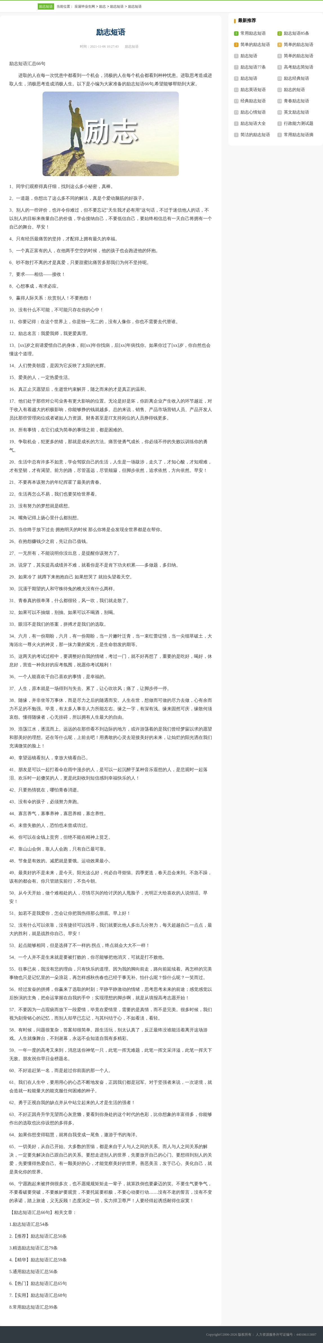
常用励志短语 (253, 33)
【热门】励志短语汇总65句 (40, 1283)
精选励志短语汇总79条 (35, 1248)
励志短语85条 (296, 33)
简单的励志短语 (298, 56)
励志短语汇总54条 (31, 1224)
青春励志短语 (296, 101)
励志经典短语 (296, 78)
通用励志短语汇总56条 (35, 1271)
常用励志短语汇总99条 (35, 1307)
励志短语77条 (253, 67)
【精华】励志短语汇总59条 (40, 1259)
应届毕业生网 (85, 6)
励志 (102, 6)
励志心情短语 (253, 112)
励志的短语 (294, 89)
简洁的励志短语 (255, 134)
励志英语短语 (253, 89)
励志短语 (46, 6)
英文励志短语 (296, 112)
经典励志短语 (253, 101)
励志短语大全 (253, 123)
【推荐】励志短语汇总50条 (40, 1236)
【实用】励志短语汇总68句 (40, 1295)
